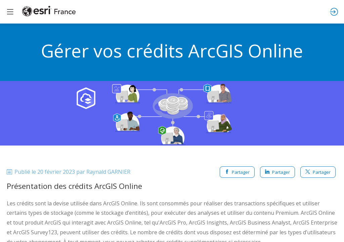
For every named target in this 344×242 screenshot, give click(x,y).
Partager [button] (237, 172)
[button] (10, 12)
